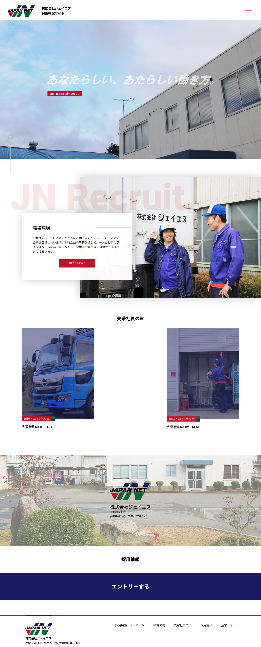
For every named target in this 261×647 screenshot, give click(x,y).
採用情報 (130, 559)
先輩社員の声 (182, 625)
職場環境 (159, 625)
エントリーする (130, 587)
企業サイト (228, 625)
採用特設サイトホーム (129, 625)
